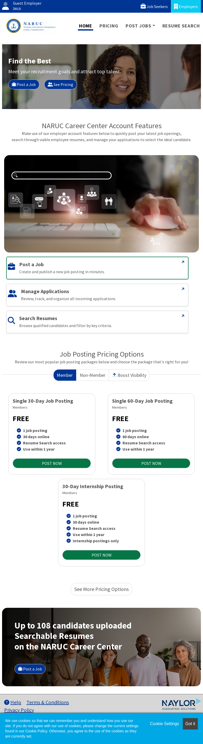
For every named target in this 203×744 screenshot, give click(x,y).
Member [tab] (65, 375)
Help (12, 702)
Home (85, 26)
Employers (186, 6)
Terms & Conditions (47, 702)
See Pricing (60, 84)
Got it (190, 723)
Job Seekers (154, 6)
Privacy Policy (19, 710)
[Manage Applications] (183, 289)
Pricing (108, 26)
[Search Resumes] (183, 316)
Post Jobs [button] (138, 26)
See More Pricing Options (101, 589)
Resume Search (181, 26)
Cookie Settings (164, 723)
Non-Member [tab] (92, 375)
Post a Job (24, 84)
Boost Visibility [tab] (129, 375)
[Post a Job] (183, 262)
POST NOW (52, 463)
